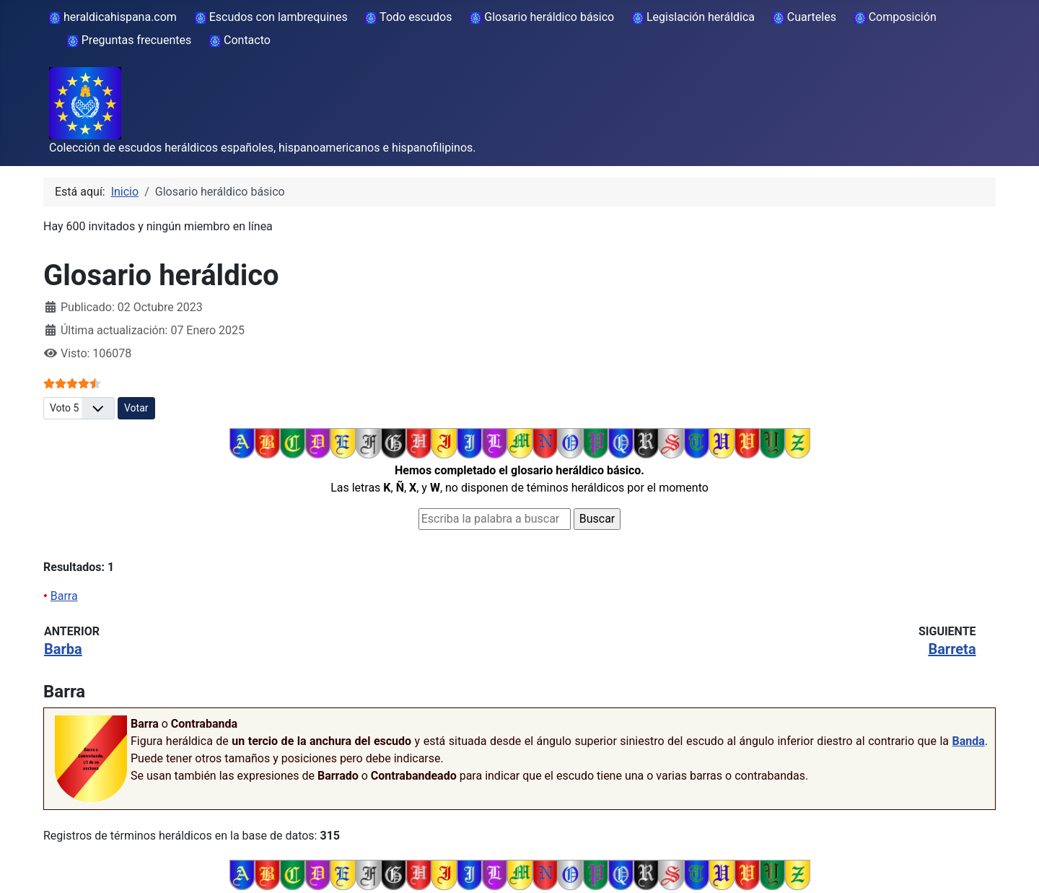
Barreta (952, 649)
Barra (64, 596)
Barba (63, 649)
